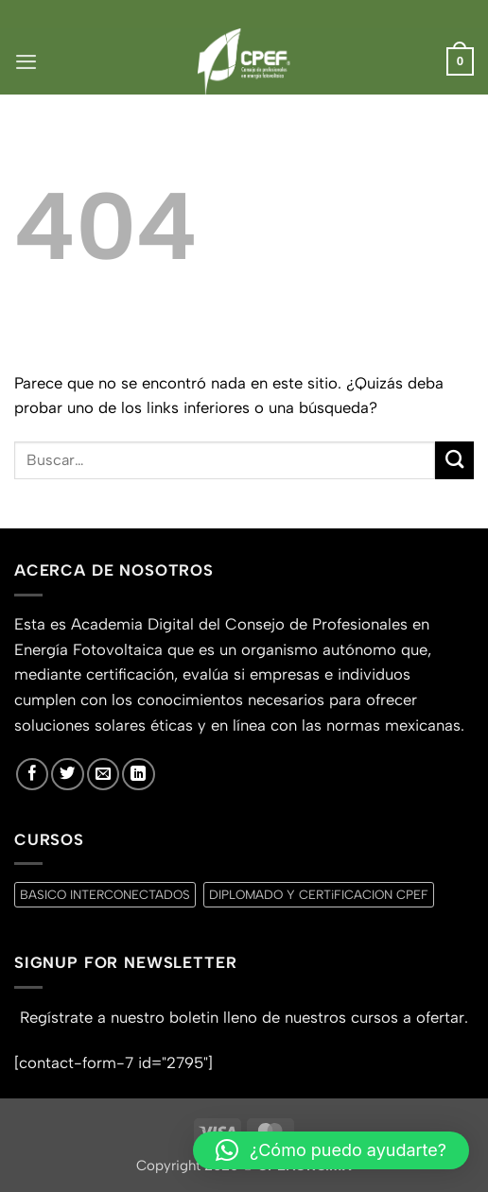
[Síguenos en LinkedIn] (138, 774)
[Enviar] (454, 460)
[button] (26, 61)
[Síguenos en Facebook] (32, 774)
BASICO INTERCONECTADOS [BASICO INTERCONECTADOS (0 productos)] (105, 894)
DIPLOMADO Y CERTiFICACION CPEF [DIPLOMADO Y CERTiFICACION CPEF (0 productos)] (318, 894)
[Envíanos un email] (103, 774)
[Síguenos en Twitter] (67, 774)
